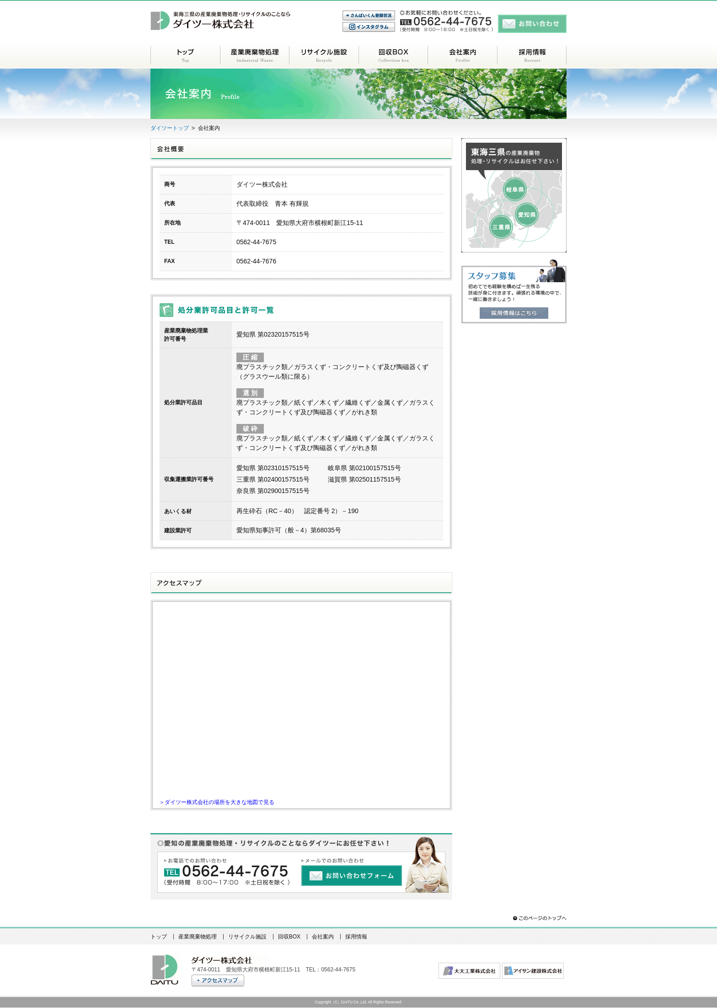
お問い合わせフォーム (352, 876)
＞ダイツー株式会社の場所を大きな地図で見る (216, 802)
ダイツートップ (169, 128)
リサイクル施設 (323, 55)
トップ (185, 55)
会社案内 (462, 55)
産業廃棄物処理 (254, 55)
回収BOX (393, 55)
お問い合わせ (532, 24)
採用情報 (532, 55)
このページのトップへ (539, 917)
